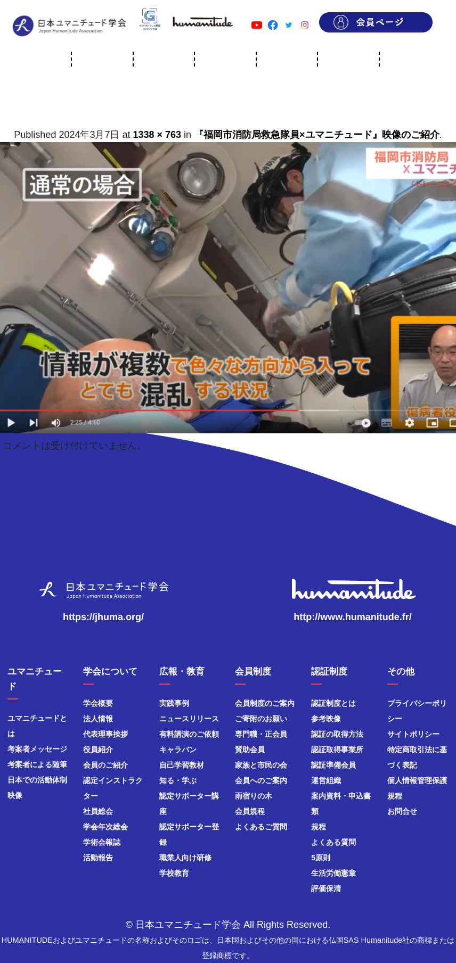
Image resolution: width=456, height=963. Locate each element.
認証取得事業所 (337, 749)
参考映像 (326, 718)
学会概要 (98, 703)
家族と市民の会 (261, 765)
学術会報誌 (101, 842)
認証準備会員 (333, 765)
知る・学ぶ (178, 780)
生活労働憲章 (333, 873)
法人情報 (98, 718)
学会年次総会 (105, 826)
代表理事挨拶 (105, 734)
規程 (318, 826)
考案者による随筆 (37, 764)
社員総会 (98, 811)
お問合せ (402, 811)
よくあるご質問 (261, 826)
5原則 (320, 857)
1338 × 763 (157, 134)
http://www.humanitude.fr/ (352, 617)
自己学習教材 (181, 765)
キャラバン (178, 749)
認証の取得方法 (337, 734)
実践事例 (174, 703)
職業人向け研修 (185, 857)
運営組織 (326, 780)
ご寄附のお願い (261, 718)
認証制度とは (333, 703)
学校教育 (174, 873)
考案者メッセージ (37, 749)
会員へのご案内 (261, 780)
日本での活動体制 (37, 780)
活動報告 (98, 857)
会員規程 (250, 811)
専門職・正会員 (261, 734)
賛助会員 (250, 749)
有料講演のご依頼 (189, 734)
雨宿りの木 (253, 796)
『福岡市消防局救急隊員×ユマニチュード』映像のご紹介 (316, 134)
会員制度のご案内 (265, 703)
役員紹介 (98, 749)
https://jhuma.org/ (103, 617)
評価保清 (326, 888)
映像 (14, 795)
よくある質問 (333, 842)
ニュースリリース (189, 718)
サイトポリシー (413, 734)
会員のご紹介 (105, 765)
